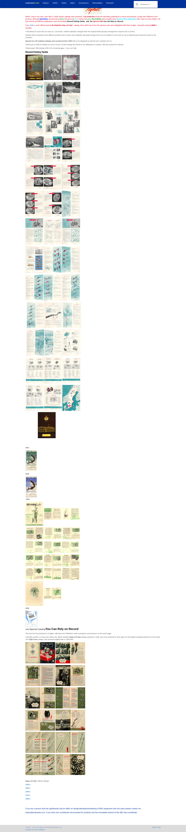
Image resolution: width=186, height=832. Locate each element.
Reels (55, 3)
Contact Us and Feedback (35, 830)
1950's (27, 788)
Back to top (156, 827)
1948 (31, 25)
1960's (27, 792)
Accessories (84, 3)
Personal (110, 3)
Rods (64, 3)
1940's (27, 785)
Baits (72, 3)
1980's (27, 799)
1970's (27, 795)
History (46, 3)
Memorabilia (98, 3)
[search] (145, 4)
